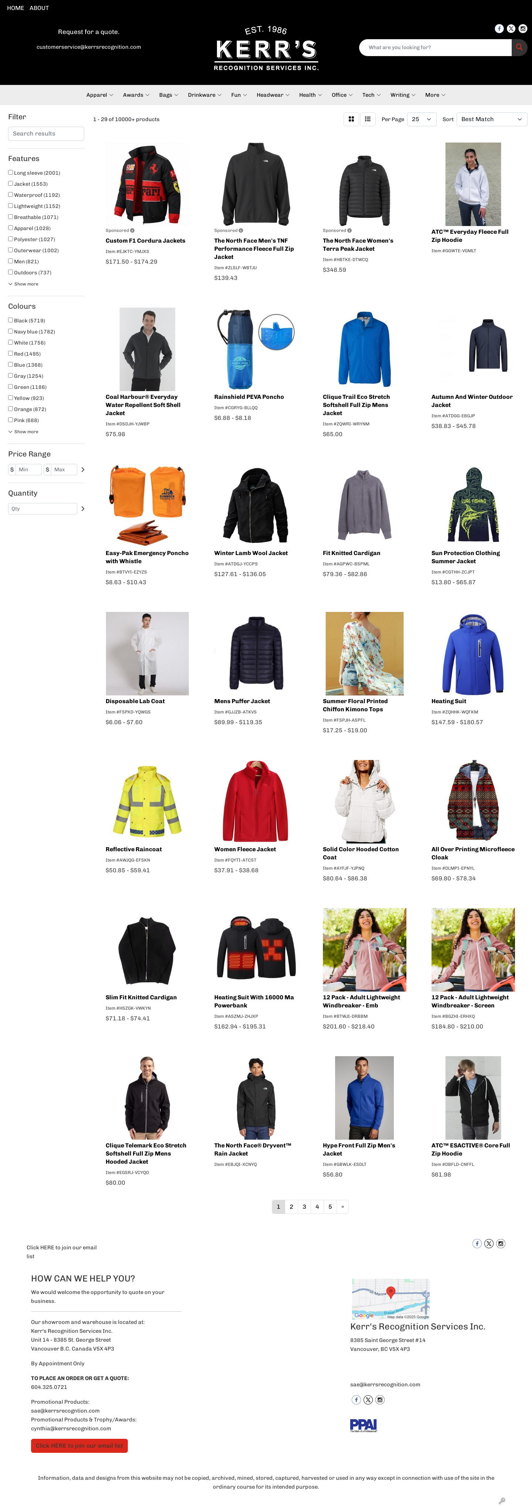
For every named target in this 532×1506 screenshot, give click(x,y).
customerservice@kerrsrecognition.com (89, 47)
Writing (403, 94)
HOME (15, 7)
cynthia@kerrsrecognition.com (71, 1428)
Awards (136, 94)
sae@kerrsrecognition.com (385, 1384)
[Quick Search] (435, 47)
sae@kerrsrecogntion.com (65, 1410)
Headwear (273, 94)
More (435, 94)
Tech (371, 94)
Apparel (99, 94)
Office (342, 94)
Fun (239, 94)
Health (310, 94)
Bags (168, 94)
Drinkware (205, 94)
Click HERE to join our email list (62, 1252)
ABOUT (39, 7)
